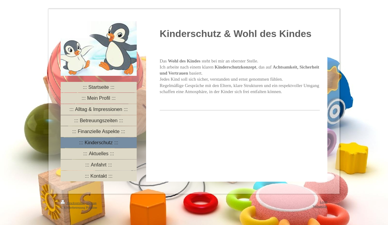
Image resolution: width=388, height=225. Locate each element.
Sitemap (91, 203)
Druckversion (73, 203)
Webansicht (320, 206)
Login (323, 201)
